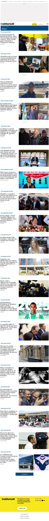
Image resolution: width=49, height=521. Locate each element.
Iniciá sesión (40, 24)
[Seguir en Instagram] (40, 500)
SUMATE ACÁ (22, 508)
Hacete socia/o (34, 24)
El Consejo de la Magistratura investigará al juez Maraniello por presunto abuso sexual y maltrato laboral (8, 107)
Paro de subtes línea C (36, 1)
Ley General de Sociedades (17, 1)
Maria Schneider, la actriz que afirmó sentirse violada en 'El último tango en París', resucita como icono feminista (8, 371)
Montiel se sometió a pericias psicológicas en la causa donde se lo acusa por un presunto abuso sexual (8, 197)
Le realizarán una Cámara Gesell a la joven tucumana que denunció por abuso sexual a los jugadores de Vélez (8, 458)
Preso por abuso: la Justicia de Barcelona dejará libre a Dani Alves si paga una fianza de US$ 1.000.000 (8, 436)
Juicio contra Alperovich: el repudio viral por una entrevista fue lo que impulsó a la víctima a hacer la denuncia (8, 284)
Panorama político (29, 1)
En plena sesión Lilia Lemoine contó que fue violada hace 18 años (8, 239)
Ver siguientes (24, 474)
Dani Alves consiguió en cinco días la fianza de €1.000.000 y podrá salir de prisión (8, 413)
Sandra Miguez (3, 355)
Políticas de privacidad (24, 516)
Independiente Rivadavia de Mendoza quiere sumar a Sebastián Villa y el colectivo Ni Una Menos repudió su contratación (8, 306)
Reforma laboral (11, 1)
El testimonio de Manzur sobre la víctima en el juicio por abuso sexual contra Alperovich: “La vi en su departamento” (8, 393)
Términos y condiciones (24, 518)
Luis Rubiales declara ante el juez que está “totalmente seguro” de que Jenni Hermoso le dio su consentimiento (8, 154)
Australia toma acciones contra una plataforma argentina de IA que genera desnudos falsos (8, 59)
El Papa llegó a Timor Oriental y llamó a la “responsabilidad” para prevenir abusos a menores (8, 219)
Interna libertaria (24, 1)
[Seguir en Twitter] (35, 500)
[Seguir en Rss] (44, 500)
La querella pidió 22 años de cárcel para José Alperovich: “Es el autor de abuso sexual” (8, 327)
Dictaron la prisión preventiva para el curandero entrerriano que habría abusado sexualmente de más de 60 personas (8, 350)
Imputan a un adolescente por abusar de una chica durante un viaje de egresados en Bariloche (8, 262)
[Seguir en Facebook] (37, 500)
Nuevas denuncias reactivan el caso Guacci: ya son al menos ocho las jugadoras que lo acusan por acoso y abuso (8, 85)
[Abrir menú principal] (47, 23)
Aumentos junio (42, 1)
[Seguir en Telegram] (38, 500)
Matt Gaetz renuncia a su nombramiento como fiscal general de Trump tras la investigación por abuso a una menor (8, 175)
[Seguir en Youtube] (42, 500)
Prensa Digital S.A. (24, 514)
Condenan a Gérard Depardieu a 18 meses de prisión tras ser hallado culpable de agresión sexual (8, 132)
